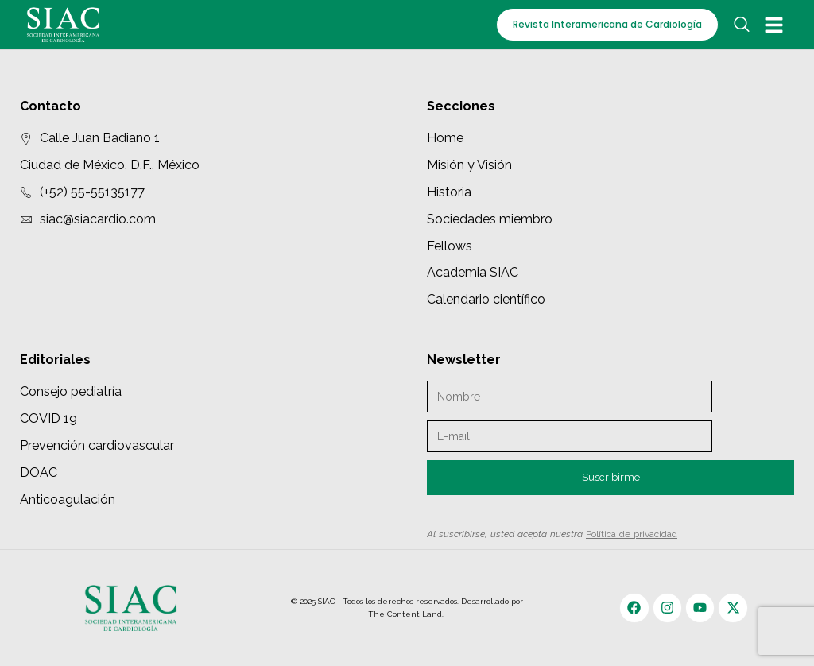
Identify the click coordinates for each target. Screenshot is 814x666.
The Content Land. (407, 614)
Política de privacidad (631, 534)
